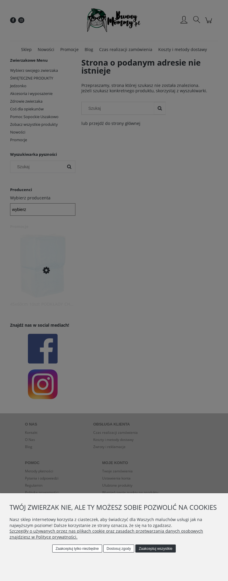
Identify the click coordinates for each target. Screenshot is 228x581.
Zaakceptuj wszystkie (155, 549)
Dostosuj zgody (119, 549)
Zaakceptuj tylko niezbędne (77, 549)
